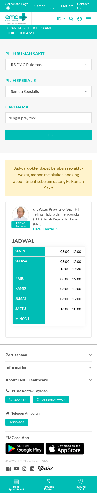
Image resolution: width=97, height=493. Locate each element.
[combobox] (48, 64)
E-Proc (51, 6)
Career (39, 6)
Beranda (13, 28)
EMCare (67, 6)
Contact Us (83, 6)
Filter (49, 135)
